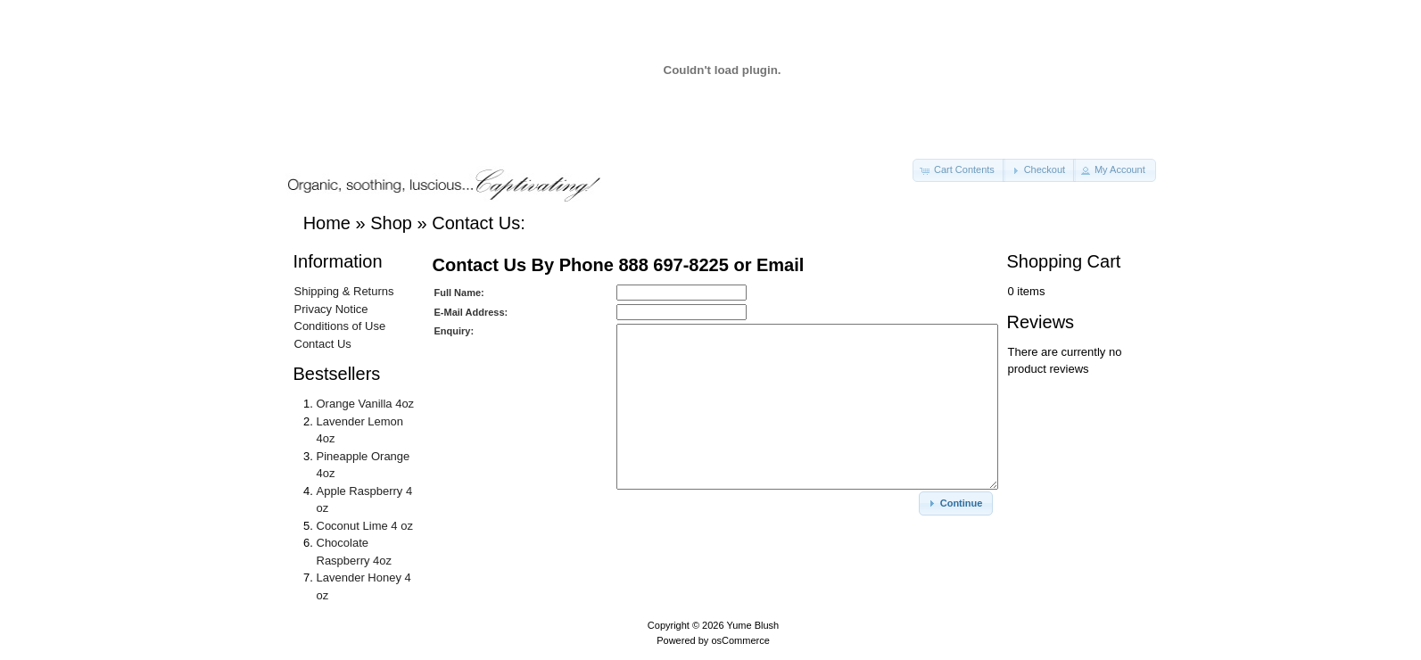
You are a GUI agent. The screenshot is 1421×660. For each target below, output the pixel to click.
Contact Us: (478, 223)
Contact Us (322, 344)
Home (327, 223)
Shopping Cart (1064, 261)
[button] (959, 170)
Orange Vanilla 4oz (366, 403)
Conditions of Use (340, 326)
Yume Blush (752, 625)
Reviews (1041, 322)
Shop (391, 223)
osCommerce (740, 640)
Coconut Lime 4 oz (365, 525)
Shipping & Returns (344, 291)
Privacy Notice (331, 309)
